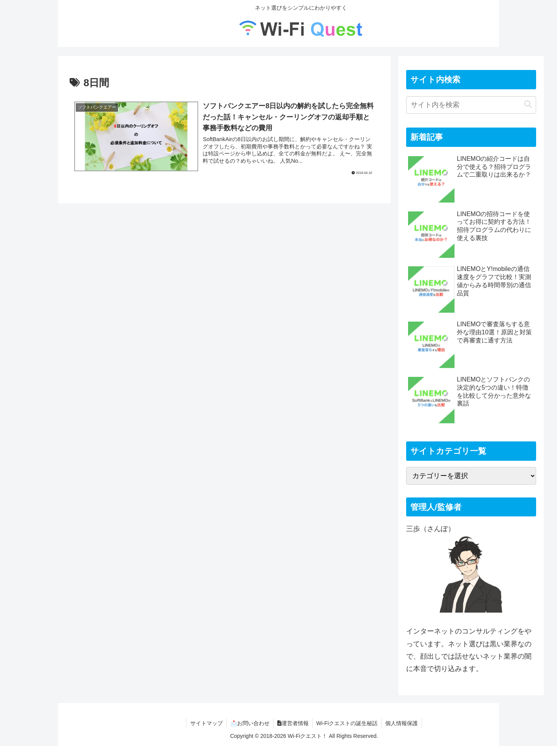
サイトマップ (206, 723)
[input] (471, 105)
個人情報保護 (402, 723)
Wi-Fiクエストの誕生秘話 (347, 723)
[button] (528, 104)
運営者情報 (293, 723)
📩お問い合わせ (249, 723)
